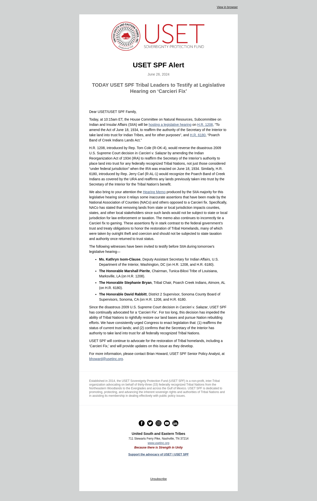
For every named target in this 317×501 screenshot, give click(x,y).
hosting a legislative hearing (170, 125)
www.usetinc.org (158, 443)
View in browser (227, 7)
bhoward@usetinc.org (106, 359)
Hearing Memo (154, 192)
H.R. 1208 (205, 125)
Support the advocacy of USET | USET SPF (158, 454)
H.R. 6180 (198, 135)
